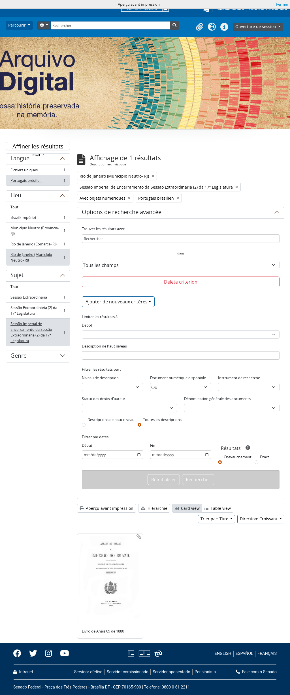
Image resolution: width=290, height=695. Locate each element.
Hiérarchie (154, 508)
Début (87, 445)
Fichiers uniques (37, 171)
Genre (18, 356)
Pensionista (205, 672)
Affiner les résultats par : (37, 146)
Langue (19, 159)
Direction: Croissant (259, 518)
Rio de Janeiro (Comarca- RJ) (37, 245)
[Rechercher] (110, 25)
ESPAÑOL (244, 653)
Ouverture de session (256, 26)
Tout (14, 207)
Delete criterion (180, 282)
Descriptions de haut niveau (111, 419)
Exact (264, 456)
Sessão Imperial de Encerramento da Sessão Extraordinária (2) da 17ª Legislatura (37, 332)
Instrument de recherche (239, 377)
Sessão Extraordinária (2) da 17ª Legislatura (37, 310)
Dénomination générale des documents (217, 398)
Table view (217, 508)
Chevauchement (237, 456)
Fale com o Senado (256, 672)
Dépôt (87, 325)
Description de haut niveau (104, 346)
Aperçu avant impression (106, 508)
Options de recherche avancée (121, 213)
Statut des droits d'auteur (103, 398)
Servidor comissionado (127, 672)
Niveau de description (100, 377)
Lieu (15, 196)
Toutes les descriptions (162, 419)
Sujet (17, 276)
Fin (152, 445)
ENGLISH (223, 653)
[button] (199, 27)
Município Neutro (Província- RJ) (37, 230)
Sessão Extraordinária (37, 298)
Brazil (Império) (37, 219)
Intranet (23, 672)
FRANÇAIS (267, 653)
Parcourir (17, 25)
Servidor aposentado (171, 672)
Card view (187, 508)
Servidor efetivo (88, 672)
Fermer (282, 4)
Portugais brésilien (37, 181)
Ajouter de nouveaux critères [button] (117, 302)
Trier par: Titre (215, 518)
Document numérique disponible (178, 377)
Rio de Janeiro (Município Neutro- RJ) (37, 257)
